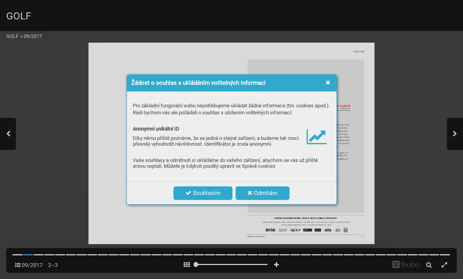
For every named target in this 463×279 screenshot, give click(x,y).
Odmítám (262, 192)
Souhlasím (203, 192)
